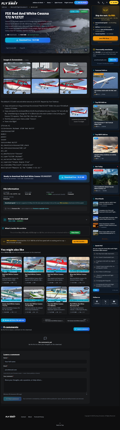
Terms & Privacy (39, 414)
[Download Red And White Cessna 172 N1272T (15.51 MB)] (27, 40)
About (30, 414)
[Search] (98, 2)
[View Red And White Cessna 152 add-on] (56, 268)
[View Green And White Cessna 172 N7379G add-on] (34, 297)
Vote (96, 290)
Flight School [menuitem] (68, 2)
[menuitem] (81, 2)
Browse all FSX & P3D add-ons (13, 317)
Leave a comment (81, 326)
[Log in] (107, 2)
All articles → (105, 239)
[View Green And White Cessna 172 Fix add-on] (11, 297)
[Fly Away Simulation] (10, 2)
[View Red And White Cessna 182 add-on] (34, 268)
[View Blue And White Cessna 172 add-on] (79, 268)
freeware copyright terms (41, 205)
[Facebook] (97, 302)
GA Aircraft (34, 7)
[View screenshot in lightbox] (86, 50)
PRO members (64, 200)
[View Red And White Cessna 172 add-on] (11, 268)
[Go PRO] (113, 2)
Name (5, 355)
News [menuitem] (50, 2)
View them (75, 229)
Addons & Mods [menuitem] (39, 2)
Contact (23, 414)
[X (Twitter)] (106, 302)
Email (5, 363)
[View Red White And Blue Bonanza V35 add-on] (79, 297)
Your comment (8, 373)
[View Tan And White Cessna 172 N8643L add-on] (56, 297)
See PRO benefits (80, 238)
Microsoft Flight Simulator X (19, 7)
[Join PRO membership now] (105, 38)
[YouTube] (114, 302)
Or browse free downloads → (105, 42)
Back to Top (60, 421)
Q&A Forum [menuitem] (58, 2)
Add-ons (4, 7)
